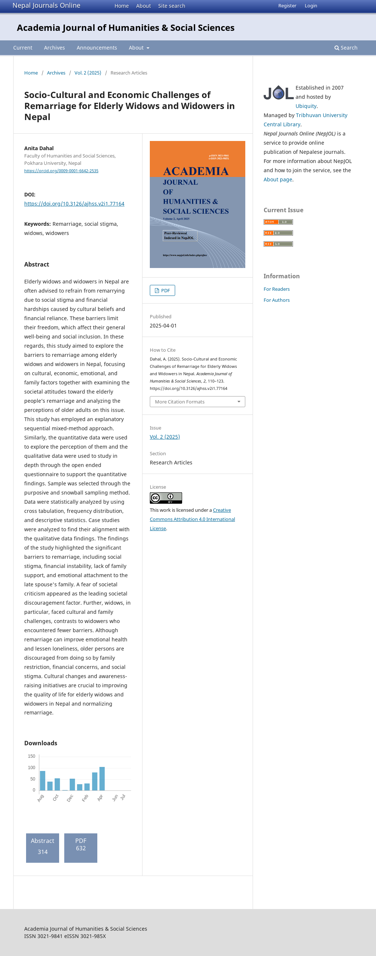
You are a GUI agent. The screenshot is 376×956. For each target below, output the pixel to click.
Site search (171, 5)
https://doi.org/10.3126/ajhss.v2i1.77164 (74, 203)
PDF (165, 290)
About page (278, 179)
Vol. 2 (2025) (88, 72)
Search (346, 47)
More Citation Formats (180, 401)
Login (311, 5)
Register (287, 5)
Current (22, 47)
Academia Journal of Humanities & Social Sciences (126, 27)
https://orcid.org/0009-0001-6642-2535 (61, 170)
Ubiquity (306, 105)
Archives (54, 47)
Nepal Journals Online (46, 5)
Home (122, 5)
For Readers (277, 289)
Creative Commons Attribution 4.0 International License (192, 519)
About (143, 5)
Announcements (97, 47)
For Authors (277, 300)
